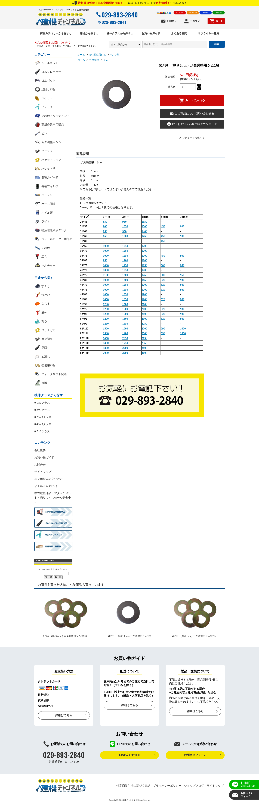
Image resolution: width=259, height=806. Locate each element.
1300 (125, 276)
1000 (125, 237)
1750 (144, 276)
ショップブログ (194, 786)
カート (216, 21)
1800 (144, 261)
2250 (144, 324)
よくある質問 (182, 34)
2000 (106, 353)
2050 (125, 339)
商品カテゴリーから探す (49, 34)
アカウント (193, 21)
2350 (144, 344)
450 (163, 227)
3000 (144, 353)
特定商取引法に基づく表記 (133, 786)
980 (182, 280)
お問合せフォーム (195, 756)
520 (163, 280)
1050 (125, 227)
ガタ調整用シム (97, 55)
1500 (144, 227)
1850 (144, 266)
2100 (144, 305)
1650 (125, 324)
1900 (144, 295)
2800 (144, 348)
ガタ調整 (94, 61)
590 (163, 329)
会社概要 (40, 451)
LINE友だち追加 (129, 756)
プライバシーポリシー (167, 786)
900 (105, 227)
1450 (144, 237)
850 (105, 222)
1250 (125, 246)
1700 (144, 246)
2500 (144, 329)
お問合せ (169, 21)
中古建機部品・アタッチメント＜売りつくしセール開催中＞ (52, 499)
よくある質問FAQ (45, 487)
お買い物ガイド (152, 34)
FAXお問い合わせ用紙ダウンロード (192, 125)
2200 (125, 348)
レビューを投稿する (192, 138)
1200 (125, 261)
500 (163, 266)
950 (124, 222)
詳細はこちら (63, 716)
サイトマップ (42, 472)
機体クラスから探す (118, 34)
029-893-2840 (116, 14)
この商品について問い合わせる (191, 114)
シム (105, 61)
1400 (144, 232)
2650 (144, 339)
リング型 (114, 55)
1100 (106, 276)
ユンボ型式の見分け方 (48, 479)
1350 (144, 222)
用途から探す (85, 34)
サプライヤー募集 (213, 34)
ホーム (81, 55)
